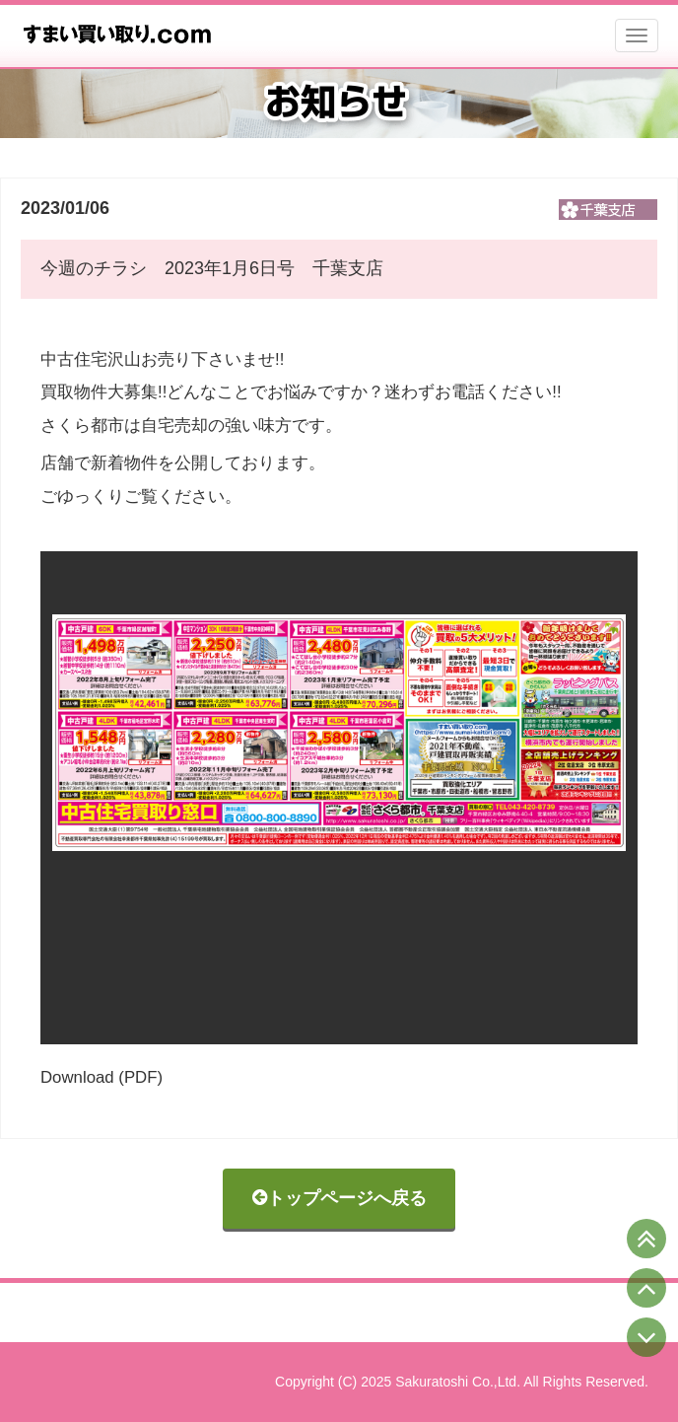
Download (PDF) (101, 1077)
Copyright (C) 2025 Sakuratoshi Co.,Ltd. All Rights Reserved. (461, 1381)
